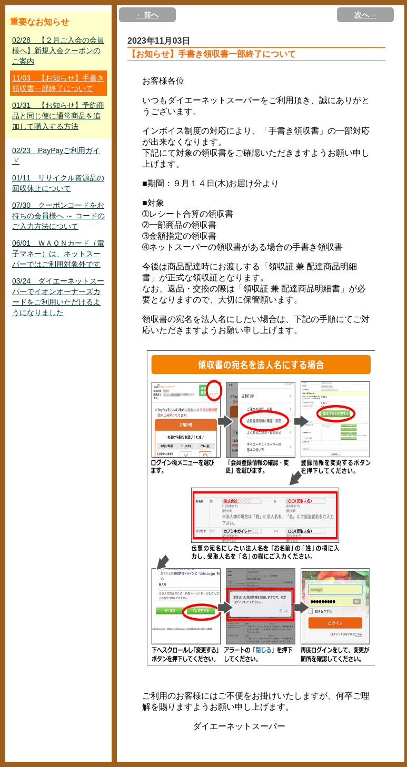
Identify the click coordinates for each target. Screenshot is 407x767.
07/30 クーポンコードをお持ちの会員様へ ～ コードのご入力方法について (58, 215)
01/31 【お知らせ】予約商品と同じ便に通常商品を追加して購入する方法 (58, 115)
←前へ (147, 15)
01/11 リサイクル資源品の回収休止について (58, 183)
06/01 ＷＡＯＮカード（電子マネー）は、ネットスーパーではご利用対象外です (58, 253)
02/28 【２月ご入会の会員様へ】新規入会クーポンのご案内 (58, 50)
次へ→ (365, 15)
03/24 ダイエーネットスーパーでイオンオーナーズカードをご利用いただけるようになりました (58, 297)
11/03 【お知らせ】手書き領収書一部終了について (58, 83)
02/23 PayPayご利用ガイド (56, 155)
